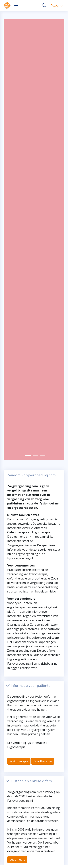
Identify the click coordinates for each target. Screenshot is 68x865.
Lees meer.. (17, 860)
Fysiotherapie (19, 761)
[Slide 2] (42, 456)
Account (56, 5)
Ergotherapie (43, 761)
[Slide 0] (28, 456)
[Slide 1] (35, 456)
